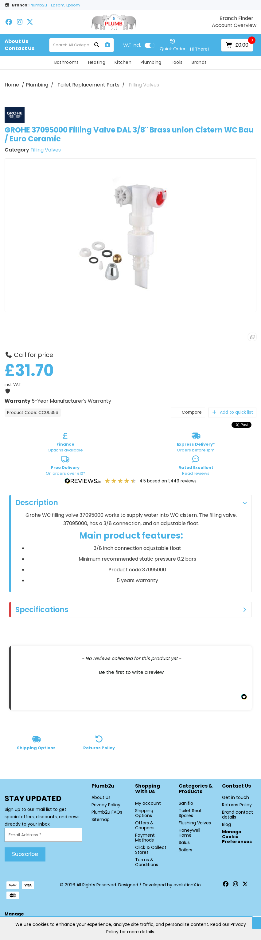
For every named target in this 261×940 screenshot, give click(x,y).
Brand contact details (237, 814)
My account (148, 803)
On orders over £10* (65, 466)
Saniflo (186, 803)
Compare (188, 412)
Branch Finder (236, 18)
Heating (96, 62)
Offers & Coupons (144, 825)
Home (12, 84)
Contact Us (19, 48)
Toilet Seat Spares (190, 813)
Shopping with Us (147, 789)
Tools (177, 62)
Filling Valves (144, 84)
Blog (226, 824)
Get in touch (235, 797)
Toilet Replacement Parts (88, 84)
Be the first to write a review (131, 672)
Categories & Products (195, 789)
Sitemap (101, 819)
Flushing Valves (195, 823)
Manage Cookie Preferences (237, 837)
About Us (16, 41)
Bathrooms (66, 62)
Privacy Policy (106, 805)
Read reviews (195, 466)
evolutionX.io (187, 885)
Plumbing (151, 62)
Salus (184, 842)
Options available (65, 443)
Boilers (185, 850)
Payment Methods (145, 837)
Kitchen (123, 62)
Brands (199, 62)
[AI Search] (107, 45)
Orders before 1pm (196, 443)
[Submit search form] (97, 45)
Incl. (132, 45)
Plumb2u (103, 786)
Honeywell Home (189, 832)
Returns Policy (237, 805)
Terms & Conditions (146, 862)
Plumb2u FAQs (107, 812)
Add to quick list (232, 412)
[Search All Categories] (81, 45)
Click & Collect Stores (150, 849)
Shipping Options (144, 813)
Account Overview (234, 25)
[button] (131, 671)
